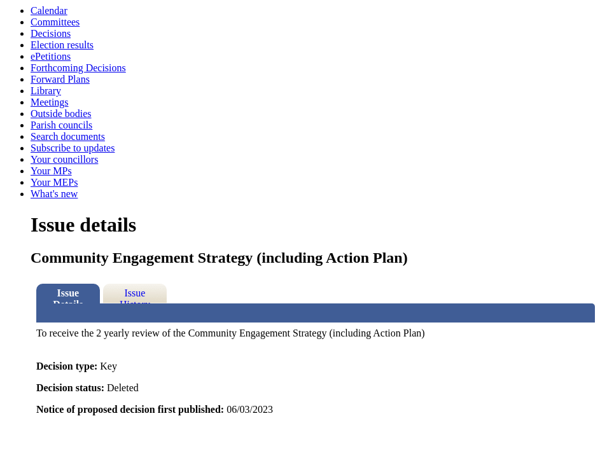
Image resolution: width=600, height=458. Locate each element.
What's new (54, 193)
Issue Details (68, 295)
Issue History (135, 295)
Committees (55, 22)
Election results (62, 44)
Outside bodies (61, 113)
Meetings (50, 102)
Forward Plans (60, 79)
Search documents (68, 136)
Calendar (49, 10)
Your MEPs (54, 182)
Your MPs (51, 170)
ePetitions (51, 56)
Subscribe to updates (73, 147)
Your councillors (64, 159)
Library (46, 90)
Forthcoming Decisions (78, 67)
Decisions (51, 33)
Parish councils (61, 125)
